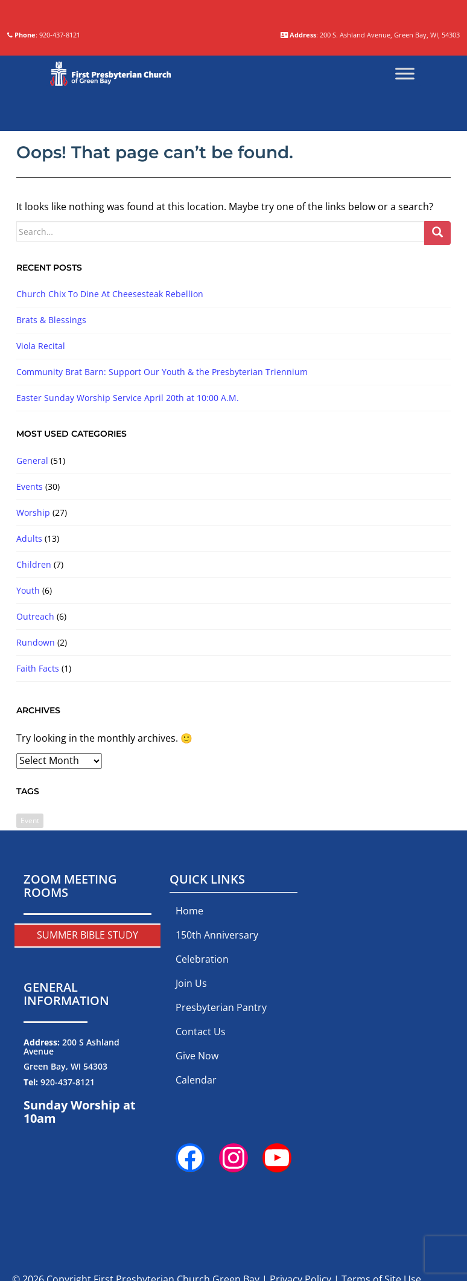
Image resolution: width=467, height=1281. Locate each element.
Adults (29, 625)
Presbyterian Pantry (221, 1094)
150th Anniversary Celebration (217, 1034)
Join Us (191, 1070)
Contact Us (201, 1118)
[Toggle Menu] (405, 160)
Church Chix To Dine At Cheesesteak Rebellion (109, 381)
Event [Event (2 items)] (30, 907)
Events (29, 573)
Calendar (196, 1166)
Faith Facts (37, 755)
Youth (28, 677)
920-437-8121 (67, 1169)
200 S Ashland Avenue (71, 1133)
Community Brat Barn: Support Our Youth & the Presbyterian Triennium (162, 458)
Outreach (35, 703)
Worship (33, 599)
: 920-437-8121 (148, 114)
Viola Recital (40, 432)
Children (33, 651)
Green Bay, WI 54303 (65, 1154)
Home (189, 997)
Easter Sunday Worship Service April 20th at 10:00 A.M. (127, 484)
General (32, 547)
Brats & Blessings (51, 407)
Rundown (35, 729)
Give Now (197, 1142)
